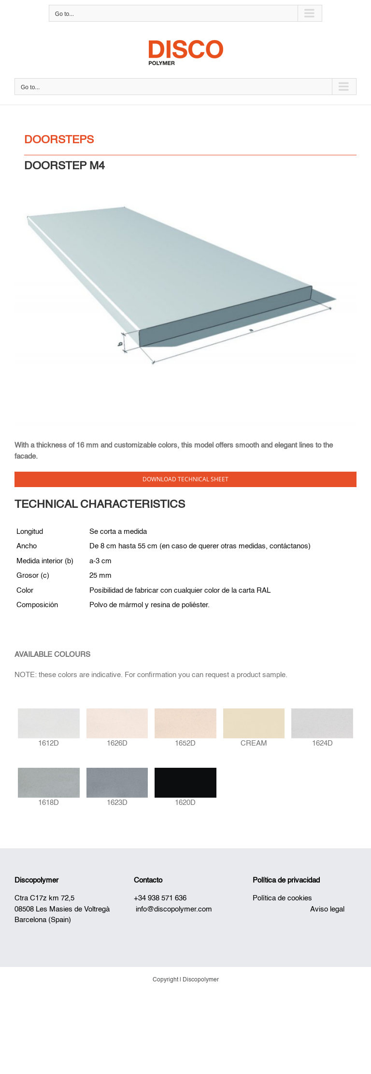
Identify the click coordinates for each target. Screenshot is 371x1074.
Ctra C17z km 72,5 (44, 898)
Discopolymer (36, 880)
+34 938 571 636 (160, 898)
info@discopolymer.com (174, 909)
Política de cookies (282, 898)
